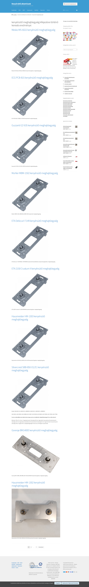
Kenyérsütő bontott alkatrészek (70, 86)
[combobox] (70, 49)
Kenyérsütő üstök (66, 113)
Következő (41, 547)
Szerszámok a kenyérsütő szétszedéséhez (69, 81)
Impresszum (29, 10)
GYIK (20, 10)
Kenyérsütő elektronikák (67, 103)
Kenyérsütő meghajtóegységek (69, 109)
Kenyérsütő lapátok (67, 107)
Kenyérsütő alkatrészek (21, 4)
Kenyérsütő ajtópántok (67, 100)
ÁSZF (24, 10)
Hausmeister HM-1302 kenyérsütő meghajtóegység (28, 484)
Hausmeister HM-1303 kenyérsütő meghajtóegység (28, 318)
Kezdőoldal (14, 10)
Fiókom (48, 10)
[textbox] (70, 49)
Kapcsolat (42, 10)
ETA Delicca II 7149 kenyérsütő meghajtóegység (35, 220)
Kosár (17, 567)
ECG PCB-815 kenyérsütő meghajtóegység (32, 77)
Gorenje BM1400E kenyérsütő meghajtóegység (34, 430)
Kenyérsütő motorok (67, 110)
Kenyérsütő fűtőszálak (67, 105)
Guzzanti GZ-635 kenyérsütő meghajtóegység (34, 125)
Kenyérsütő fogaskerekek (68, 106)
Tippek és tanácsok (68, 93)
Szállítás (36, 10)
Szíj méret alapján (68, 84)
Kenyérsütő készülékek (68, 91)
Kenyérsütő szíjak (66, 112)
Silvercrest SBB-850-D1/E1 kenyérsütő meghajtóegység (30, 369)
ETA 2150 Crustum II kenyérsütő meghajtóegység (35, 268)
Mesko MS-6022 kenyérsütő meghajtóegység (33, 29)
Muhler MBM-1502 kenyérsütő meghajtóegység (35, 173)
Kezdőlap (15, 14)
